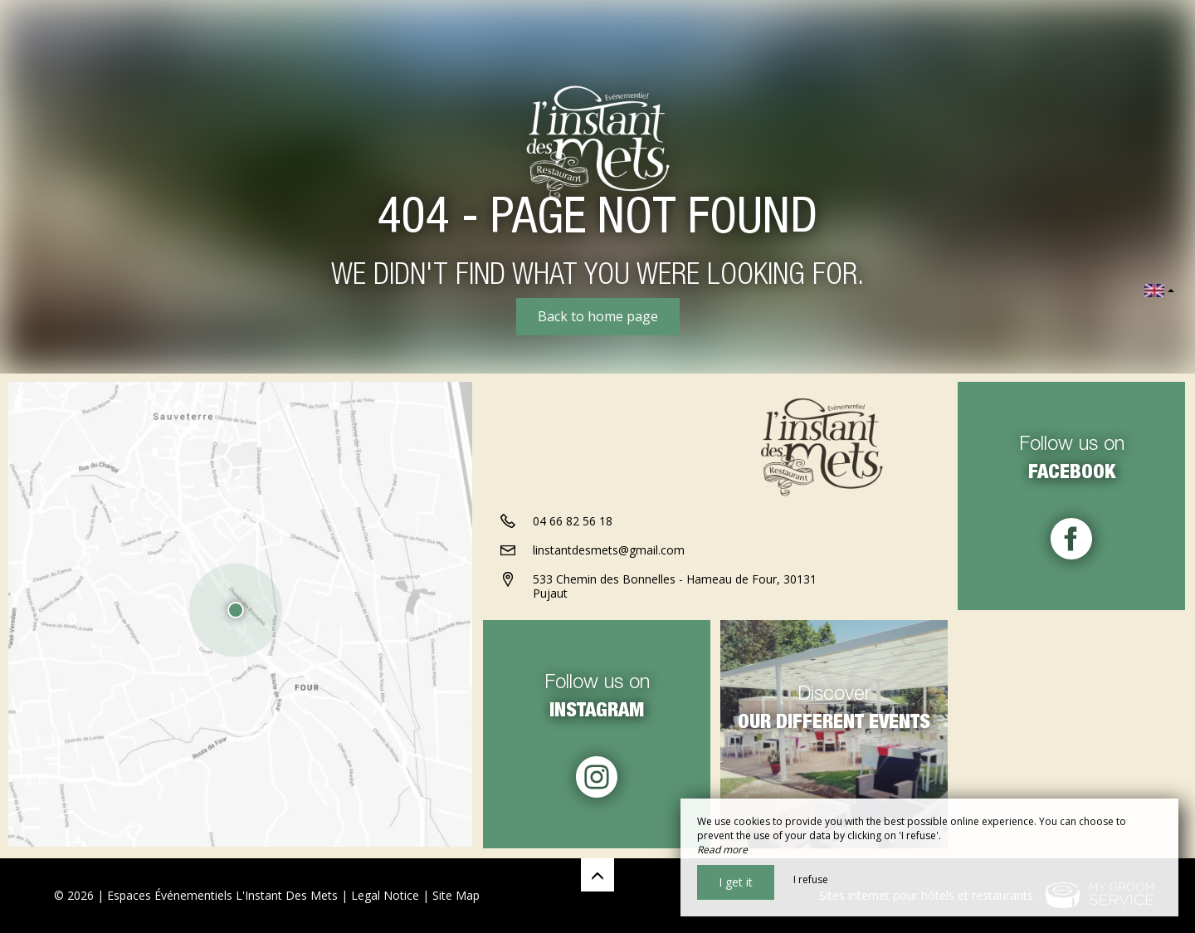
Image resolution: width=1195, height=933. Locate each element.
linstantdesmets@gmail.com (609, 551)
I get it (736, 882)
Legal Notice (385, 895)
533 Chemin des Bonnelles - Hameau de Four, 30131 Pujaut (675, 588)
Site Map (456, 895)
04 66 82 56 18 (572, 522)
